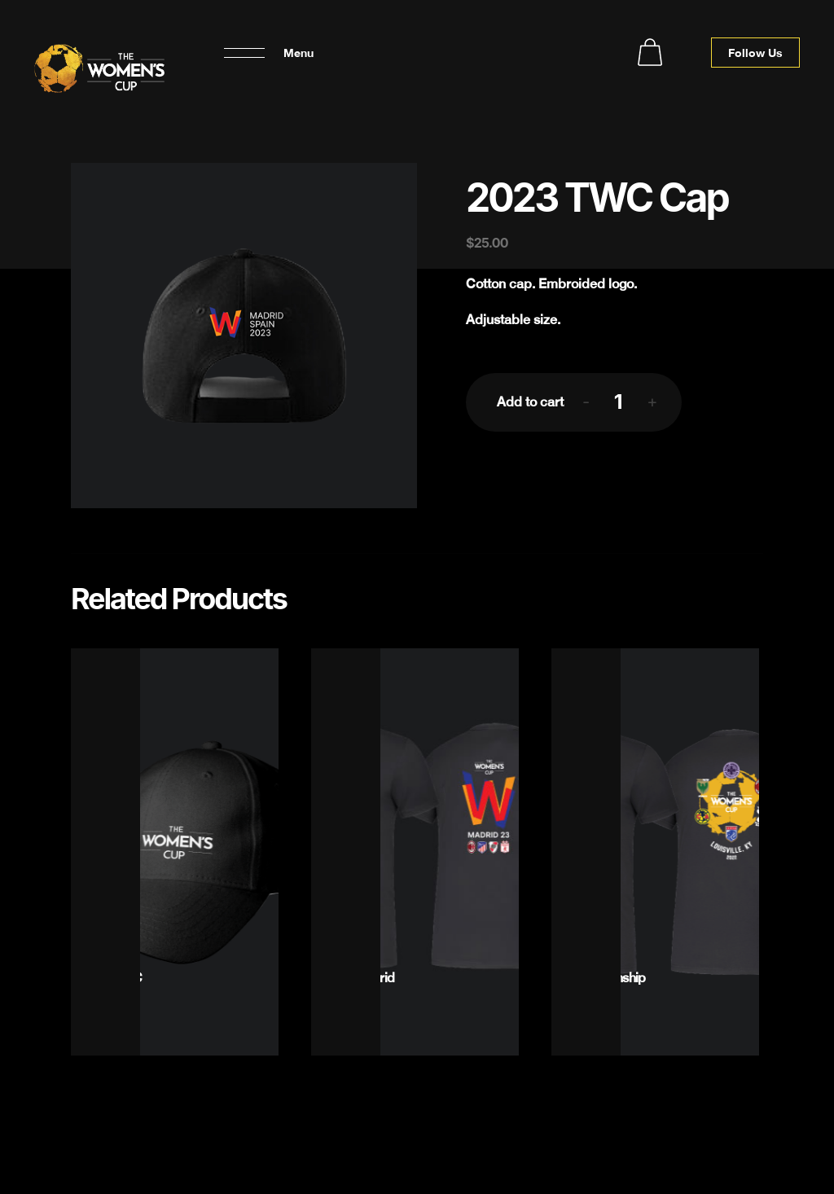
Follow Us (755, 52)
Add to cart (530, 402)
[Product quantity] (618, 401)
